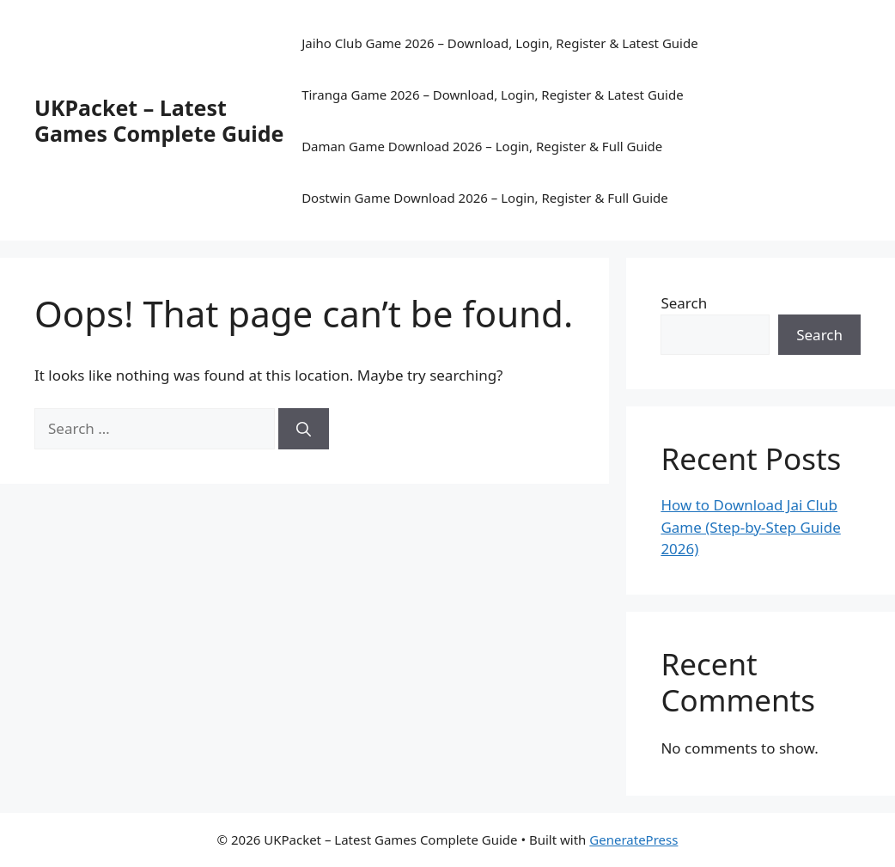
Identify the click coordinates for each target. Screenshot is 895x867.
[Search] (303, 428)
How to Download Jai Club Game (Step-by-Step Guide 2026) (750, 527)
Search (684, 303)
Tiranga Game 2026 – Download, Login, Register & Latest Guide (492, 94)
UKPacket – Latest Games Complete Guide (158, 120)
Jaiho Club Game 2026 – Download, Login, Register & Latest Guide (499, 43)
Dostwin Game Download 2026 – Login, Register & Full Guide (484, 197)
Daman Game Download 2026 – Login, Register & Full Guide (481, 146)
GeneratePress (633, 839)
